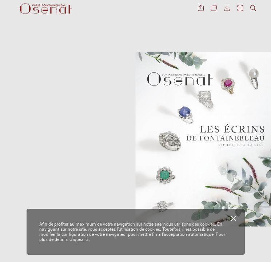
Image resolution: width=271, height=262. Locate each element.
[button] (200, 8)
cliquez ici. (79, 239)
